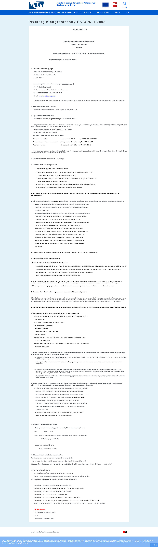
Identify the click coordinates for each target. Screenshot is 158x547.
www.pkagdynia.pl (68, 84)
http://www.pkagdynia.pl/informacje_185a (15, 543)
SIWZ (37, 515)
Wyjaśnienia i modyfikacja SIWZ (45, 512)
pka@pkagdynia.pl (45, 87)
